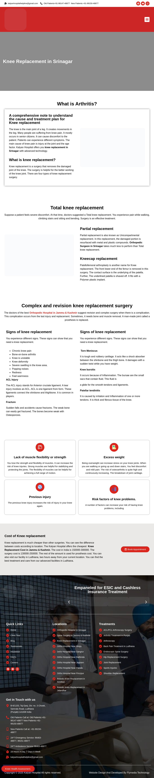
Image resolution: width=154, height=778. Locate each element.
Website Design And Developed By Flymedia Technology (119, 772)
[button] (147, 19)
